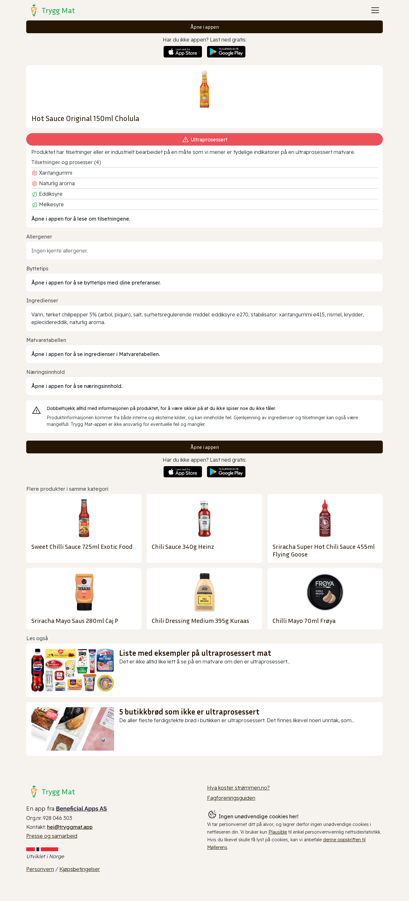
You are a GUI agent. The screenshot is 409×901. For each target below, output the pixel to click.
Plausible (277, 832)
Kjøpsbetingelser (79, 869)
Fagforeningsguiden (231, 798)
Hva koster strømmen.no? (238, 787)
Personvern (40, 869)
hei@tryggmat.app (70, 827)
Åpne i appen (204, 27)
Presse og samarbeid (51, 836)
